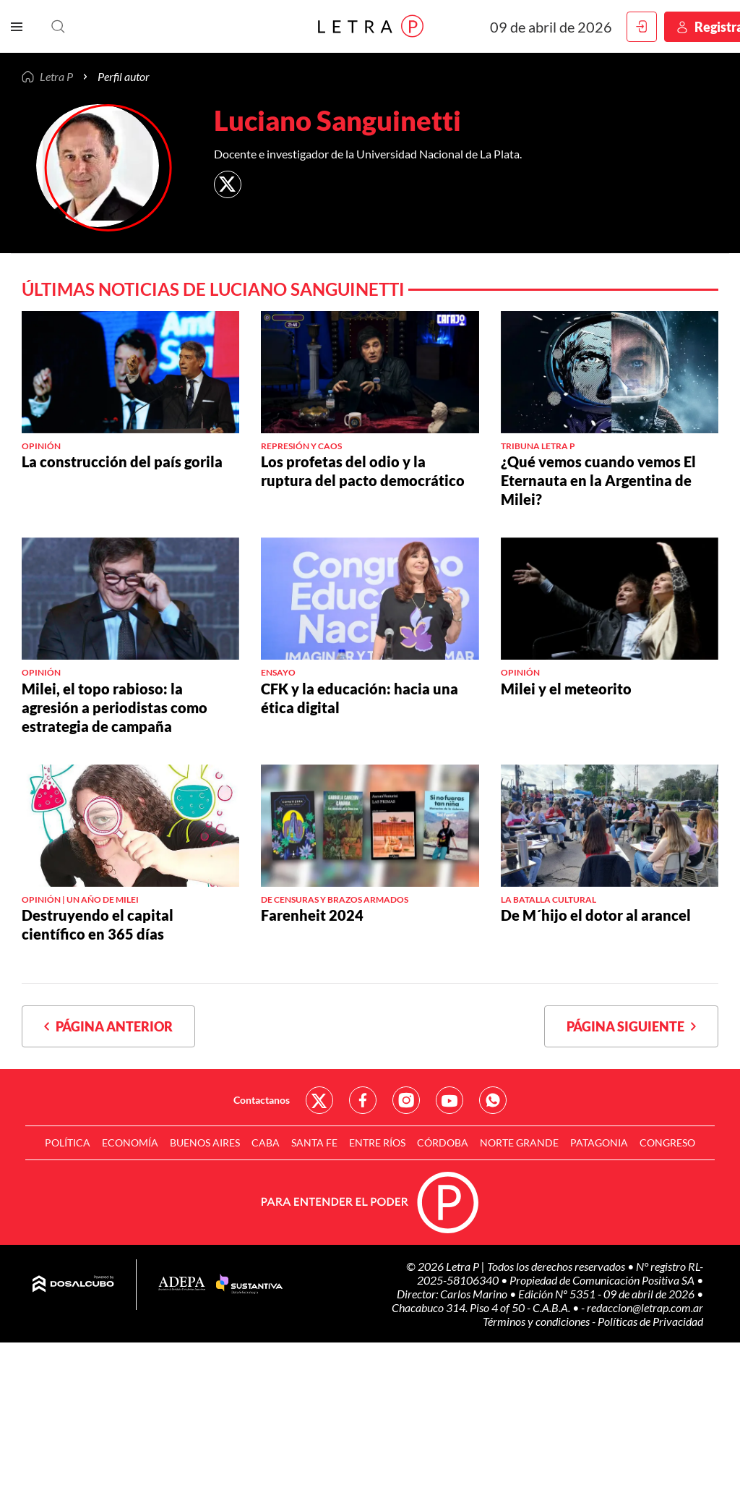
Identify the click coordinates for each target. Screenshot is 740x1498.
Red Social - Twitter (319, 1100)
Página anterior (108, 1026)
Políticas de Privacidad (650, 1321)
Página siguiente (631, 1026)
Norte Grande (519, 1142)
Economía (130, 1142)
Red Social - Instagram (406, 1100)
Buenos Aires (205, 1142)
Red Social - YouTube (449, 1100)
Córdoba (442, 1142)
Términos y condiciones (537, 1321)
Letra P (56, 76)
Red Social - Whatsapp (493, 1100)
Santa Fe (314, 1142)
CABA (265, 1142)
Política (67, 1142)
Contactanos (261, 1100)
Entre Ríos (377, 1142)
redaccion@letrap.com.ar (645, 1307)
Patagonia (599, 1142)
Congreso (667, 1142)
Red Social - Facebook (363, 1100)
